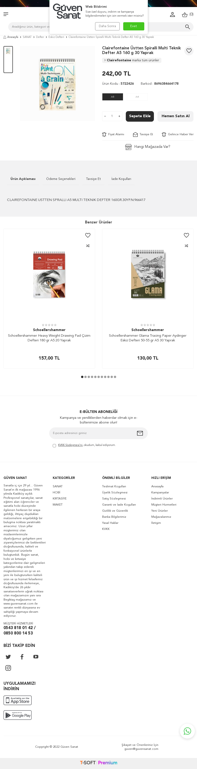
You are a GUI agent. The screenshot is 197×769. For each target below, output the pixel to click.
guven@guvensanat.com (141, 749)
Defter (40, 37)
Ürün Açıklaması (23, 179)
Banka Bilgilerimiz (114, 516)
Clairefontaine (131, 60)
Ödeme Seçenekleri (60, 179)
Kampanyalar (160, 492)
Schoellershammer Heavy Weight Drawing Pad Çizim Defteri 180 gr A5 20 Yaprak (49, 338)
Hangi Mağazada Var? (147, 147)
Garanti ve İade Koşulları (119, 504)
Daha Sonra (107, 26)
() (187, 14)
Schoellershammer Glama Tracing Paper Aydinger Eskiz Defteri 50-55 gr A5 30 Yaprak (147, 338)
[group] (57, 83)
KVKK (106, 529)
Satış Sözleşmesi (114, 498)
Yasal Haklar (110, 523)
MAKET (58, 504)
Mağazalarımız (161, 516)
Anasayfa (11, 37)
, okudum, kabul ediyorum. (84, 445)
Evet (133, 26)
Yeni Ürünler (159, 510)
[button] (82, 377)
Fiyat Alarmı (113, 134)
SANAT (27, 37)
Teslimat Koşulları (114, 486)
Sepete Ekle (140, 116)
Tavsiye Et (143, 134)
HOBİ (56, 492)
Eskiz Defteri (56, 37)
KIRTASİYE (60, 498)
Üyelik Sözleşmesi (114, 492)
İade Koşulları (121, 179)
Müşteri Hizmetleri (163, 504)
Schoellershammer (49, 330)
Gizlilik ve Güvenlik (115, 510)
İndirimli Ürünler (162, 498)
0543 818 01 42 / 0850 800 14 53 (20, 630)
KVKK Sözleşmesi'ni (70, 445)
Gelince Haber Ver (177, 134)
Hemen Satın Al (176, 116)
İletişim (156, 523)
